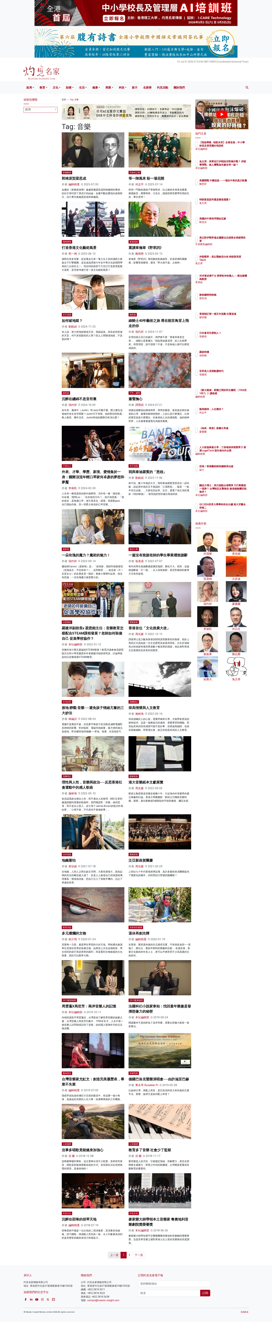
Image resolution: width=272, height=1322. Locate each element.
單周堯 (223, 285)
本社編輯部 (75, 644)
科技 (121, 87)
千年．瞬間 (135, 393)
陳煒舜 (139, 253)
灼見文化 (67, 1213)
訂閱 (205, 1293)
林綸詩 (73, 719)
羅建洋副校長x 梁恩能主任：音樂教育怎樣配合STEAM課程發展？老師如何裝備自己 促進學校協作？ (92, 633)
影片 (135, 87)
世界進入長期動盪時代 (232, 371)
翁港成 (139, 561)
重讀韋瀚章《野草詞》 (146, 248)
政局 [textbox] (28, 109)
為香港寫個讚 (136, 927)
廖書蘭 (223, 434)
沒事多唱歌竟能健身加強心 (82, 1150)
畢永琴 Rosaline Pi (146, 1085)
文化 (55, 87)
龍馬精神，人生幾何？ (232, 409)
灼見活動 (162, 87)
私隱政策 (244, 1312)
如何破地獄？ (72, 321)
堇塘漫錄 (134, 242)
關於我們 (179, 87)
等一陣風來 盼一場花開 (146, 178)
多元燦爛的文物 (74, 933)
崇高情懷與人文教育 (144, 708)
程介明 (73, 939)
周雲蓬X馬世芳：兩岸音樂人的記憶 (89, 1006)
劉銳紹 (73, 326)
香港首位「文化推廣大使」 (149, 628)
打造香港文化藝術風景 (79, 248)
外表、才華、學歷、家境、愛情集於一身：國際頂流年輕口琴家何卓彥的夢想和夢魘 (93, 477)
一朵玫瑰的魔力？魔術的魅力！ (86, 555)
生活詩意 (67, 702)
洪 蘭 (72, 1156)
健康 (95, 87)
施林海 (139, 713)
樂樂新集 (134, 622)
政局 (29, 87)
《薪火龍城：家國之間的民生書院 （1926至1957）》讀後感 (233, 393)
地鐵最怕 (69, 860)
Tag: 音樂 (74, 99)
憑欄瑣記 (134, 702)
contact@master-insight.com (103, 1300)
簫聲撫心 (135, 399)
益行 (222, 472)
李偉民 (73, 488)
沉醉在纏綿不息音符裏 (79, 399)
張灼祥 (139, 331)
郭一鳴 (73, 253)
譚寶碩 (139, 405)
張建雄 (223, 336)
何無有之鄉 (135, 172)
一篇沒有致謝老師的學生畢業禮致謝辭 (158, 555)
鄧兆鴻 (223, 298)
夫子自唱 (67, 315)
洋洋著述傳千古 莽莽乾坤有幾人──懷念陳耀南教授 (233, 278)
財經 (68, 87)
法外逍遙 (67, 854)
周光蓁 (139, 634)
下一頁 (139, 1255)
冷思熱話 (67, 622)
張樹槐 (223, 355)
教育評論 (67, 927)
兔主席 (223, 206)
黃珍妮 (73, 866)
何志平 (139, 184)
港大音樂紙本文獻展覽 (146, 782)
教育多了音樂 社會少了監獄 (150, 1150)
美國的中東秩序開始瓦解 (233, 218)
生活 (82, 87)
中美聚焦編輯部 (228, 244)
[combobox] (41, 110)
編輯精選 (74, 184)
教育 (42, 87)
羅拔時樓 (224, 352)
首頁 (64, 99)
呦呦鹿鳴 (67, 242)
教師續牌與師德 (228, 294)
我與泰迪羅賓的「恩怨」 (148, 472)
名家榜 (147, 87)
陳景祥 (223, 187)
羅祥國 (223, 320)
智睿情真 (134, 1073)
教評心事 (134, 549)
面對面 (133, 315)
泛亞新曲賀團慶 (141, 860)
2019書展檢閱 (69, 1000)
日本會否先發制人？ (230, 333)
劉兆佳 (223, 222)
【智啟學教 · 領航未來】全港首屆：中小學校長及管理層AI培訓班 (233, 145)
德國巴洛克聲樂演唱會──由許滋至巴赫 (159, 1079)
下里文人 (67, 466)
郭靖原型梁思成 (74, 178)
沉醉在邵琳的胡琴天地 (79, 1219)
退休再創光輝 (139, 933)
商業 (108, 87)
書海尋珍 (67, 1073)
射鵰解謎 (67, 172)
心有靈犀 (67, 1144)
